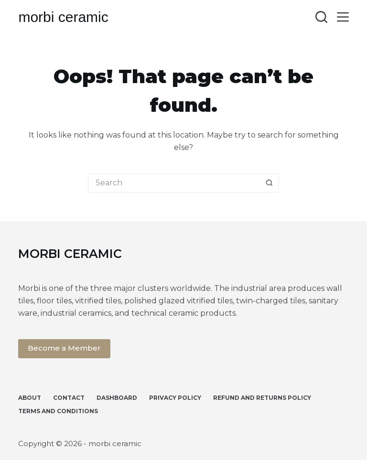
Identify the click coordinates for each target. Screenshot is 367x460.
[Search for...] (174, 183)
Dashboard (117, 397)
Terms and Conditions (58, 411)
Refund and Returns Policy (262, 397)
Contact (69, 397)
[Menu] (343, 17)
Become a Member (64, 348)
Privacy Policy (175, 397)
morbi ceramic (63, 17)
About (29, 397)
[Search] (321, 17)
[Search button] (269, 183)
